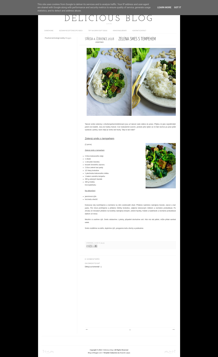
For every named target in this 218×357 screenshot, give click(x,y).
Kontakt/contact (139, 30)
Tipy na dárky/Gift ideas (97, 30)
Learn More (164, 7)
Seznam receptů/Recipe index (71, 30)
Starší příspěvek (173, 329)
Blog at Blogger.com (95, 353)
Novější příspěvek (87, 329)
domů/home (48, 30)
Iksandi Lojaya (125, 353)
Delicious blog (109, 19)
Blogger (68, 38)
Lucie (96, 243)
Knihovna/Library (120, 30)
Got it (177, 7)
